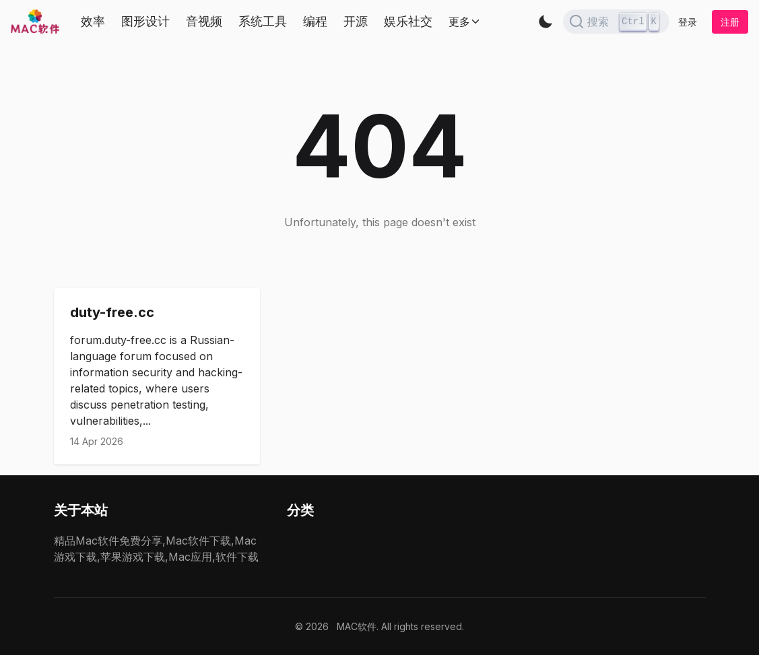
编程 (315, 20)
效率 (93, 20)
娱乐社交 (408, 20)
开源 (355, 20)
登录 (687, 22)
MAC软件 (356, 626)
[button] (545, 21)
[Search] (616, 21)
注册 (730, 22)
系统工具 (262, 20)
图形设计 (145, 20)
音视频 (204, 20)
